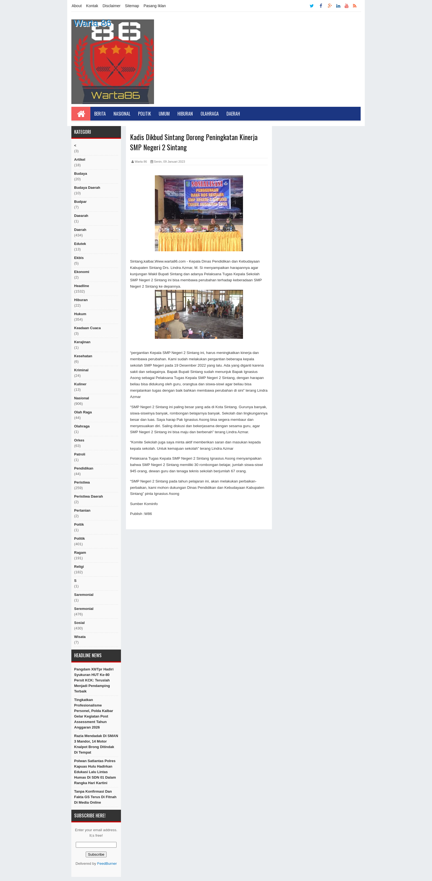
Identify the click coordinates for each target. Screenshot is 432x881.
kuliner (80, 384)
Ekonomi (81, 272)
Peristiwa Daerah (88, 496)
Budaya (80, 173)
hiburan (81, 300)
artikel (79, 159)
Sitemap (132, 6)
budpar (80, 202)
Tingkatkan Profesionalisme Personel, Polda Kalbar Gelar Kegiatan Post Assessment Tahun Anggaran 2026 (93, 713)
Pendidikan (83, 468)
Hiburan (185, 113)
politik (79, 538)
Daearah (81, 216)
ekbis (79, 258)
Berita (100, 113)
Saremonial (83, 595)
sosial (79, 623)
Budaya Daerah (87, 188)
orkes (79, 440)
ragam (80, 552)
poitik (79, 524)
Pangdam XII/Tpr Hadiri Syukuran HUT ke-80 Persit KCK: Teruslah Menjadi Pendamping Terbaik (94, 680)
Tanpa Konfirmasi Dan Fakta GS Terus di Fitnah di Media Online (95, 796)
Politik (144, 113)
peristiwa (82, 482)
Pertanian (82, 510)
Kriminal (81, 370)
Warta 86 (92, 23)
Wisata (80, 637)
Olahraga (210, 113)
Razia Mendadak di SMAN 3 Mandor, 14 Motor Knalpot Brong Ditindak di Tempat (96, 744)
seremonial (83, 609)
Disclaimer (111, 6)
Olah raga (83, 412)
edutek (80, 244)
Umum (164, 113)
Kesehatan (83, 356)
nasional (81, 398)
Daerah (233, 113)
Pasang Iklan (155, 6)
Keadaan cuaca (87, 328)
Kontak (92, 6)
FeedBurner (107, 863)
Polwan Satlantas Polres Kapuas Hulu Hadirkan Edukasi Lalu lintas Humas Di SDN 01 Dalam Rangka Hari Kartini (95, 772)
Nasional (122, 113)
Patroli (79, 454)
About (77, 6)
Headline (81, 286)
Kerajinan (82, 342)
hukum (80, 314)
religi (79, 566)
